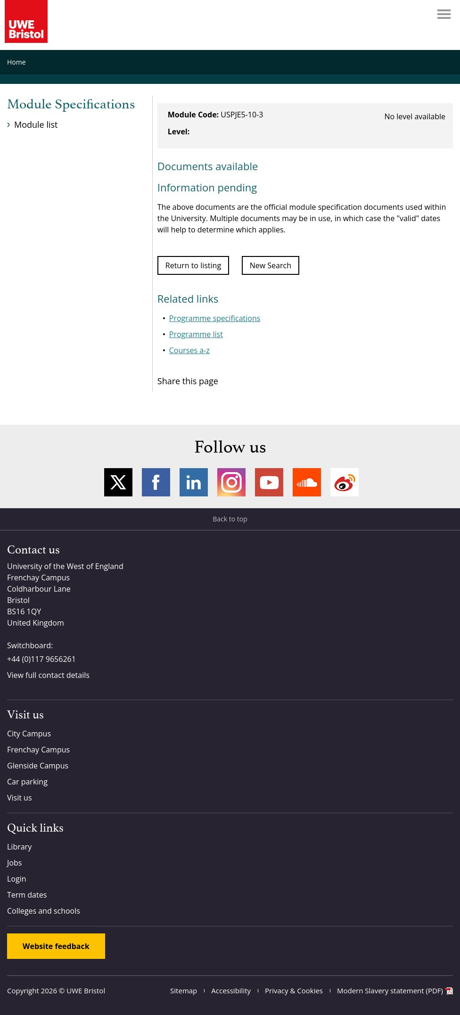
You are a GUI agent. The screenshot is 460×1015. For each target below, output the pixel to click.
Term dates (27, 895)
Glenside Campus (37, 765)
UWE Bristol (85, 990)
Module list (36, 124)
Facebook (156, 482)
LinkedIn (194, 482)
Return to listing (193, 265)
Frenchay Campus (38, 749)
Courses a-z (189, 350)
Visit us (19, 797)
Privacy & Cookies (294, 990)
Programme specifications (215, 318)
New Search (270, 265)
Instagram (231, 482)
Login (16, 879)
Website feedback (56, 946)
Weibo (344, 482)
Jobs (14, 863)
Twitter (118, 482)
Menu (444, 14)
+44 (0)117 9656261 (41, 659)
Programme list (196, 334)
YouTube (269, 482)
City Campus (29, 733)
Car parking (27, 781)
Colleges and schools (43, 911)
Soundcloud (307, 482)
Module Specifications (71, 105)
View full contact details (48, 675)
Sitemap (183, 990)
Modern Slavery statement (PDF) (390, 990)
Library (19, 847)
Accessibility (231, 990)
